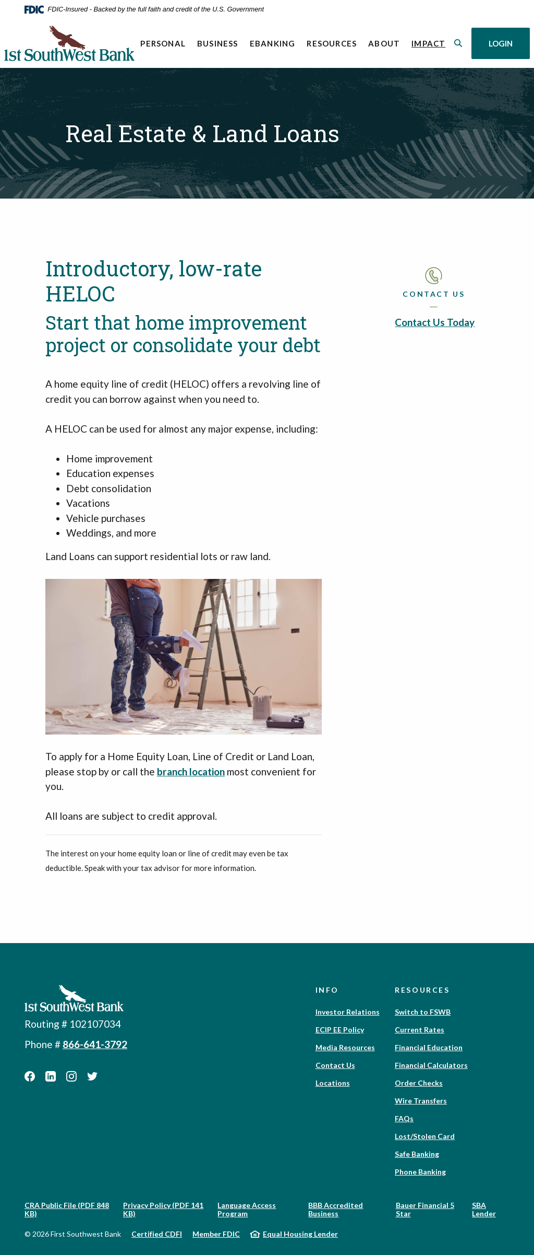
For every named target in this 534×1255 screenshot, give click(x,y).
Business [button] (217, 43)
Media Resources (345, 1047)
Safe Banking (417, 1153)
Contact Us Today (435, 322)
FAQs (404, 1118)
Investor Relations (347, 1012)
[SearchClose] (458, 43)
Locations (332, 1082)
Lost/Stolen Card (425, 1136)
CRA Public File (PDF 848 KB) (67, 1209)
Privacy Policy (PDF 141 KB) (163, 1209)
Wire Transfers (421, 1100)
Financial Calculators (431, 1065)
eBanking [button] (273, 43)
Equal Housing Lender (300, 1233)
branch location (191, 771)
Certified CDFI (156, 1233)
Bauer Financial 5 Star (425, 1209)
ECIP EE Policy (339, 1029)
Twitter (92, 1076)
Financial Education (429, 1047)
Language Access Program (246, 1209)
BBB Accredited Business (335, 1209)
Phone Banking (420, 1171)
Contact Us (335, 1065)
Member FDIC (216, 1233)
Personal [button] (163, 43)
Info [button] (327, 989)
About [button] (384, 43)
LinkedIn (50, 1076)
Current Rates (419, 1029)
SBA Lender (484, 1209)
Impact (431, 42)
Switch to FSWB (423, 1011)
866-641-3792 (95, 1044)
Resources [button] (332, 43)
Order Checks (419, 1083)
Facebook (30, 1076)
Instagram (71, 1076)
